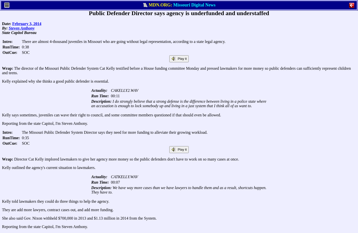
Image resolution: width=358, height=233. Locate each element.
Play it (179, 59)
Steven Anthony (22, 28)
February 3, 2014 (26, 24)
